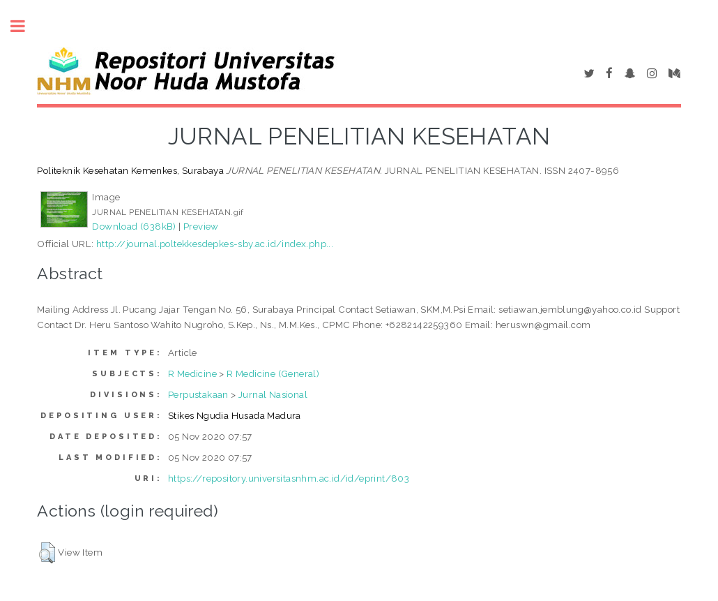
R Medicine (192, 373)
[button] (47, 552)
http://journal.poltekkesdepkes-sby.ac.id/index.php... (214, 243)
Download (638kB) (134, 226)
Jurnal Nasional (272, 394)
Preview (201, 226)
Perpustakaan (198, 394)
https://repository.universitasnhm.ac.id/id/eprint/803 (288, 478)
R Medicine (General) (273, 373)
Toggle (25, 26)
